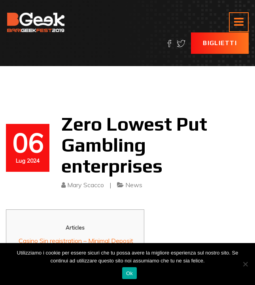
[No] (245, 264)
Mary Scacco (85, 185)
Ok (129, 273)
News (133, 185)
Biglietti (220, 43)
